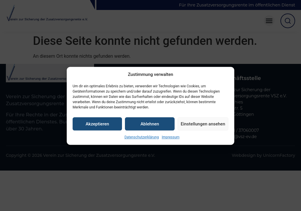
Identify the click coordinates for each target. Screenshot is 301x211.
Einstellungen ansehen (203, 127)
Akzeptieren (97, 127)
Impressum (170, 141)
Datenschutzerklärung (141, 141)
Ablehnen (150, 127)
